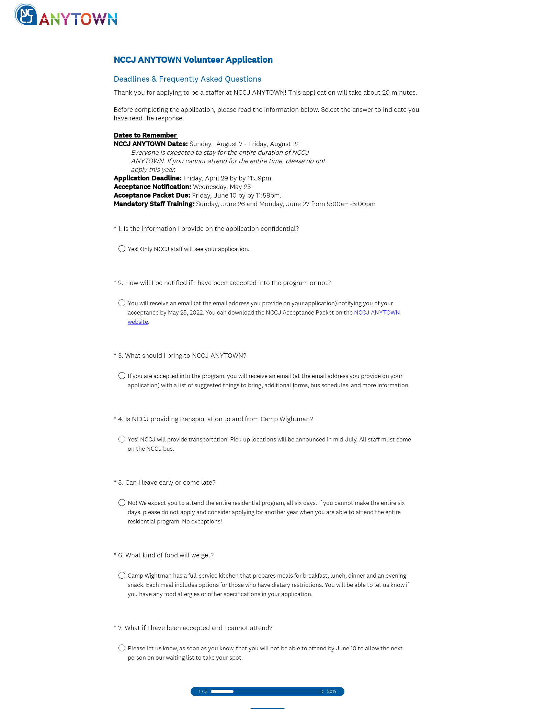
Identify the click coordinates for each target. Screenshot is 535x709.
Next (267, 674)
